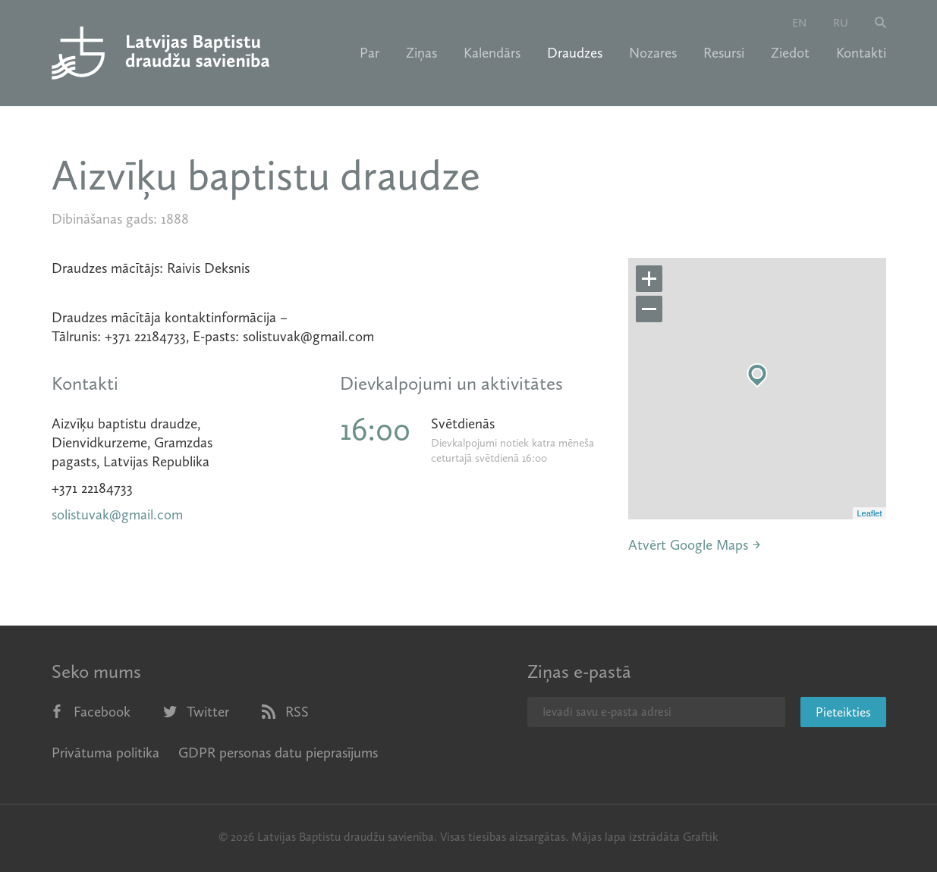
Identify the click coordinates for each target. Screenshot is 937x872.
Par (369, 53)
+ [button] (649, 279)
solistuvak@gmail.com (117, 514)
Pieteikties (843, 712)
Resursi (723, 53)
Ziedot (790, 53)
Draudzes (574, 53)
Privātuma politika (105, 752)
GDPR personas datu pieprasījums (278, 752)
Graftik (700, 837)
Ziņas (421, 53)
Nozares (653, 53)
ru (840, 23)
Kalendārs (492, 53)
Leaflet (869, 513)
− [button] (649, 309)
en (799, 23)
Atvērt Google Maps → (694, 545)
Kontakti (861, 53)
